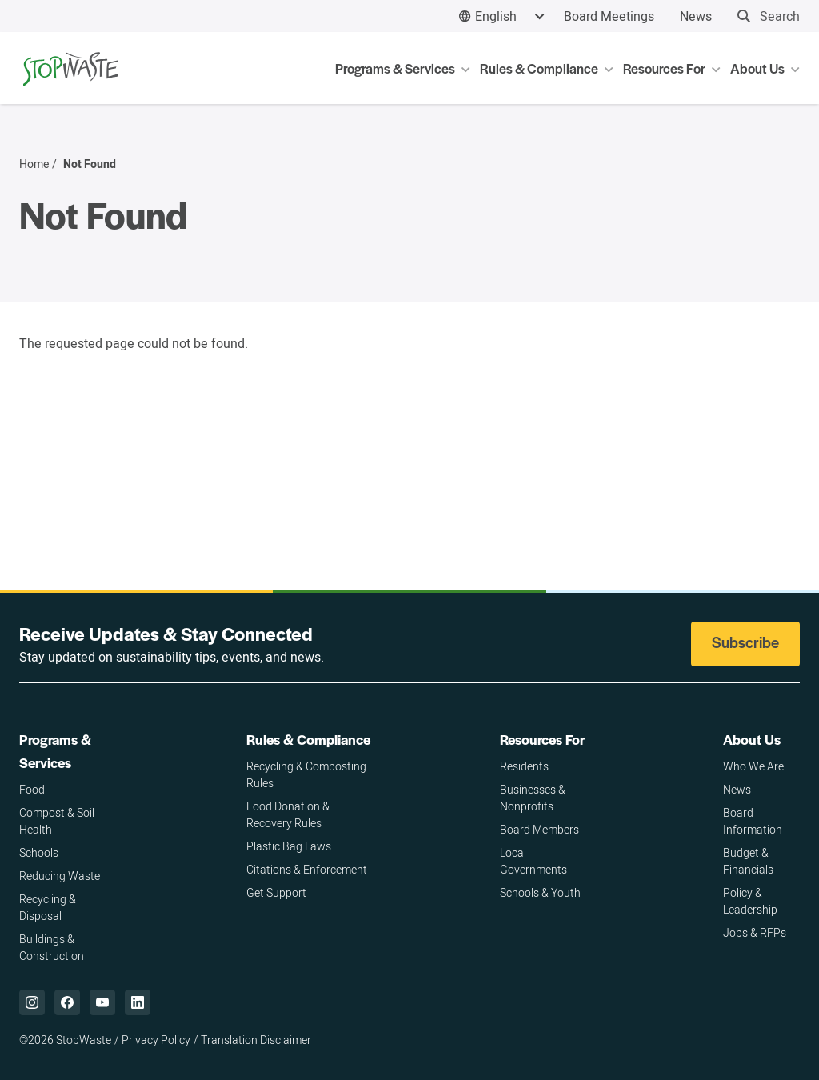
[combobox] (502, 16)
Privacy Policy (156, 1039)
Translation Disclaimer (256, 1039)
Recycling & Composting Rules (306, 774)
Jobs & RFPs (754, 932)
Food (32, 789)
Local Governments (533, 861)
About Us (752, 739)
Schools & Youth (540, 892)
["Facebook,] (67, 1002)
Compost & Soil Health (56, 821)
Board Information (752, 821)
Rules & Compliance (308, 739)
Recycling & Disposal (47, 907)
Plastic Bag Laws (288, 846)
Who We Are (753, 766)
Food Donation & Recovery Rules (288, 814)
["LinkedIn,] (137, 1002)
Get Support (276, 892)
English (496, 16)
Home (34, 164)
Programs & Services (55, 751)
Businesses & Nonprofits (532, 798)
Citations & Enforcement (306, 869)
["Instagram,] (32, 1002)
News (696, 16)
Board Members (539, 829)
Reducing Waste (59, 875)
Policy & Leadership (750, 901)
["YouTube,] (102, 1002)
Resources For (542, 739)
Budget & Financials (748, 861)
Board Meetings (609, 16)
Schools (38, 852)
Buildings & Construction (51, 947)
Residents (524, 766)
